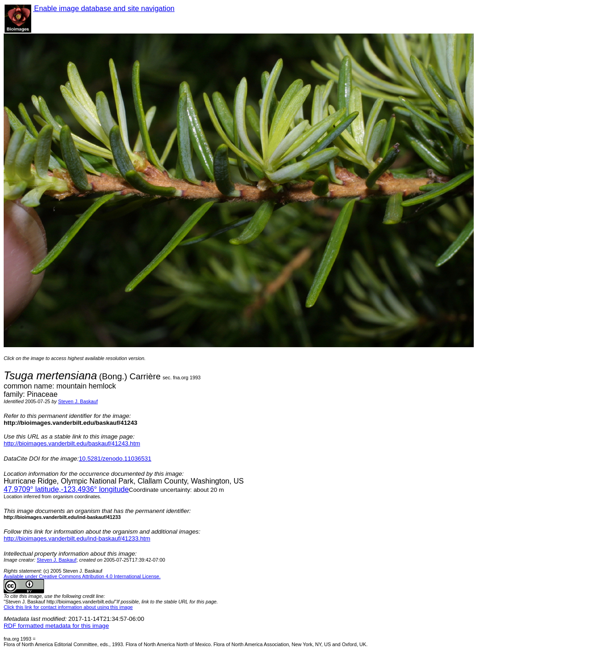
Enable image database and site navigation (103, 8)
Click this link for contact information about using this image (68, 607)
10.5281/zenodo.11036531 (115, 458)
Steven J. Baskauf (78, 401)
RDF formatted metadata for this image (56, 625)
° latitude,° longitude (66, 489)
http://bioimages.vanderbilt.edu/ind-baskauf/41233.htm (77, 538)
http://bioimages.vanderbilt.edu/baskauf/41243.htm (72, 443)
